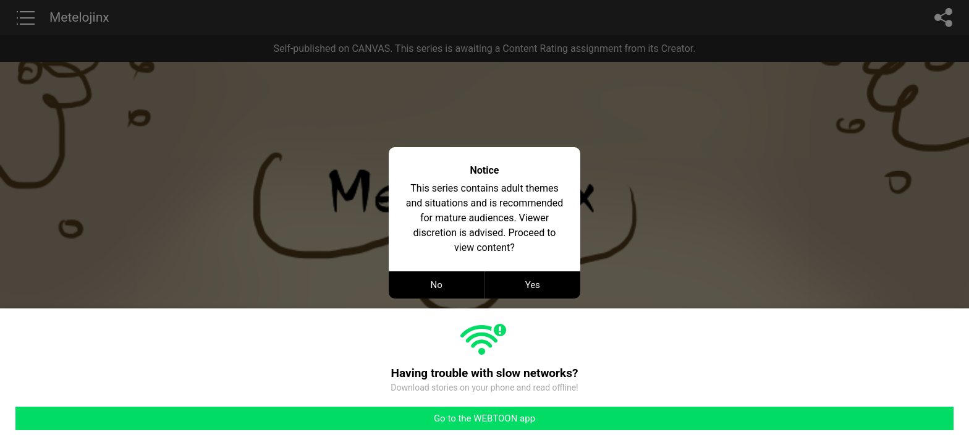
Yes (532, 284)
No (436, 284)
